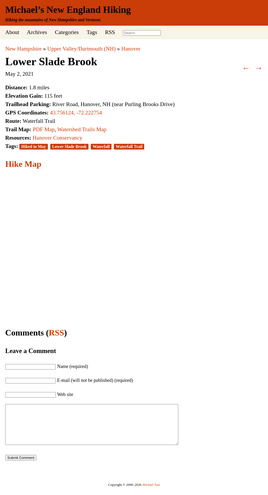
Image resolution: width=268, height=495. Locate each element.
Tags (92, 32)
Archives (37, 32)
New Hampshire (23, 49)
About (12, 32)
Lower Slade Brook (51, 61)
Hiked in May (33, 146)
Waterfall (101, 146)
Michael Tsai (151, 492)
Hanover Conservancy (57, 138)
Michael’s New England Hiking (68, 9)
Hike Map (23, 164)
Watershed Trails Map (82, 129)
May (10, 74)
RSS (110, 32)
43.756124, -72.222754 (76, 112)
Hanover (130, 49)
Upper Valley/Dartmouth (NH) (81, 49)
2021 (28, 74)
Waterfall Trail (129, 146)
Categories (67, 32)
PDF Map (44, 129)
